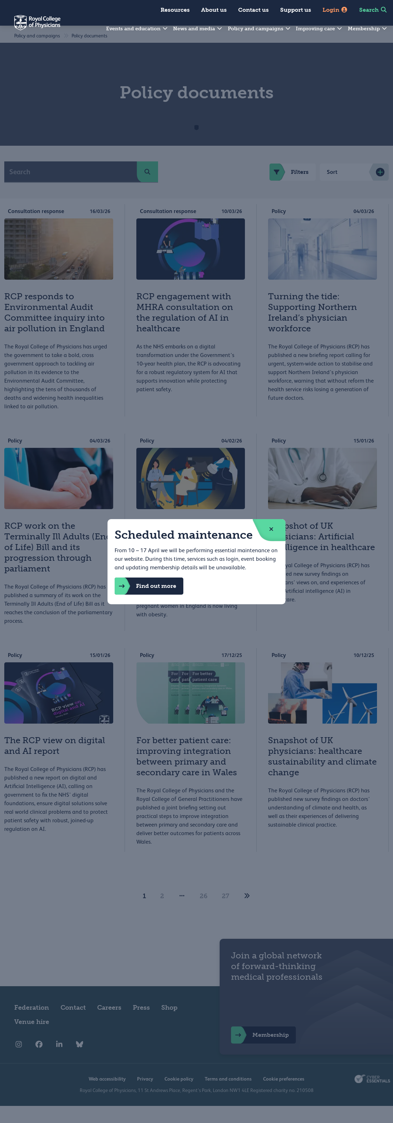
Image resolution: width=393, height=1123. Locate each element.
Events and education (137, 29)
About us (214, 9)
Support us (295, 9)
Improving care (319, 29)
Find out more (145, 586)
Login (335, 9)
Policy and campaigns (259, 29)
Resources (175, 9)
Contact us (253, 9)
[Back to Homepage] (30, 27)
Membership (368, 29)
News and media (198, 29)
